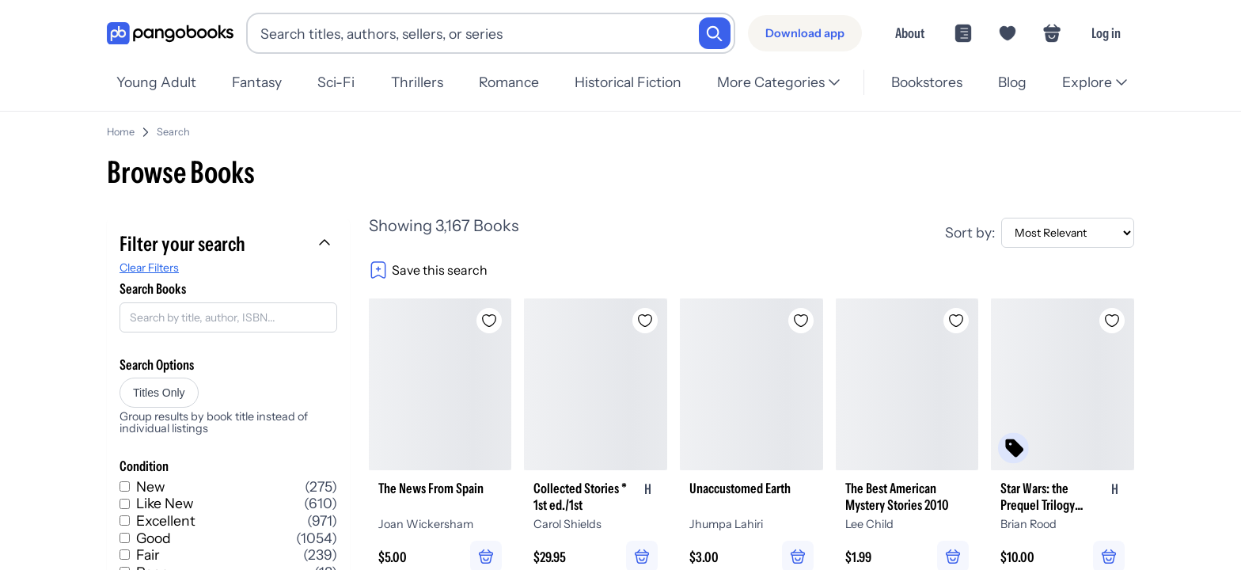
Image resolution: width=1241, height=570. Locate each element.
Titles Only (159, 386)
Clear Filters (149, 261)
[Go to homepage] (170, 33)
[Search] (715, 33)
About (909, 33)
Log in (1106, 33)
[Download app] (805, 33)
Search (173, 125)
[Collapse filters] (326, 237)
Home (121, 125)
